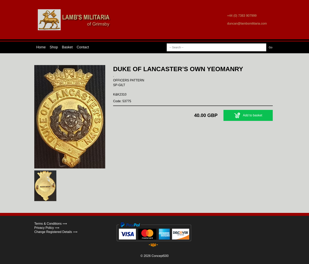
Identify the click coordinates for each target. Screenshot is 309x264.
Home (41, 47)
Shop (54, 47)
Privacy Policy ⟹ (46, 227)
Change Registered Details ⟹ (55, 232)
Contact (83, 47)
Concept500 (160, 256)
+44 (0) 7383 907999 (242, 15)
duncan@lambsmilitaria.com (247, 23)
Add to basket (248, 115)
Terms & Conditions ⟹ (50, 223)
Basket (67, 47)
